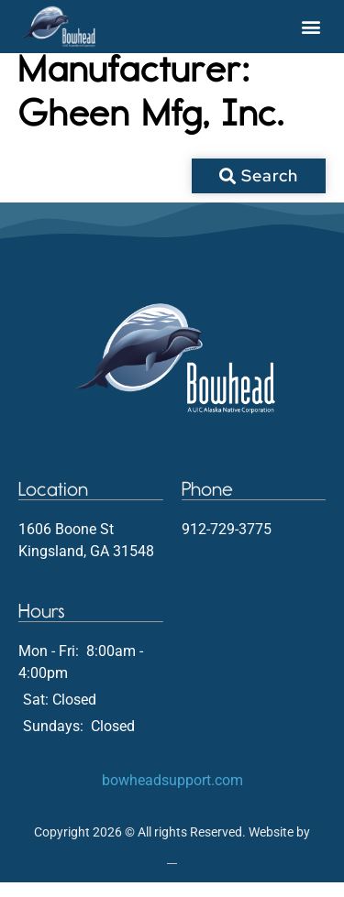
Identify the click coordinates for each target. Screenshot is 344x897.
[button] (310, 27)
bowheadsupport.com (172, 794)
